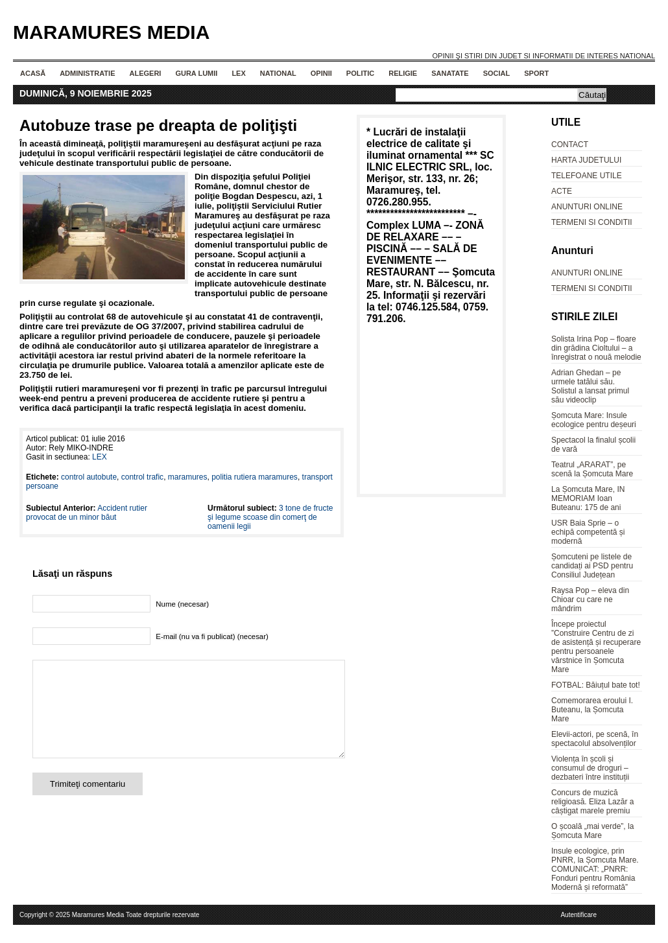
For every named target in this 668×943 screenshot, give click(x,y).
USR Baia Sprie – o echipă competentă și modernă (588, 532)
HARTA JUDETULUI (586, 160)
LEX (238, 73)
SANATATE (449, 73)
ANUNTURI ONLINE (587, 206)
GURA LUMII (196, 73)
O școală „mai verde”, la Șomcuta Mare (592, 831)
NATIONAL (278, 73)
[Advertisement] (431, 411)
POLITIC (360, 73)
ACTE (561, 191)
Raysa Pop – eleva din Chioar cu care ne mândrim (590, 599)
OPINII (321, 73)
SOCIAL (496, 73)
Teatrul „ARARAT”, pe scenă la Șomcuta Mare (592, 469)
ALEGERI (145, 73)
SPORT (536, 73)
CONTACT (569, 144)
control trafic (142, 477)
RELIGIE (402, 73)
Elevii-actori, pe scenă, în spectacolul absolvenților (594, 739)
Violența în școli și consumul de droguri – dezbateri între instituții (590, 768)
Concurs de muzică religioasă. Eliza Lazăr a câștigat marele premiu (592, 801)
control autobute (89, 477)
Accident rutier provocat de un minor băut (86, 513)
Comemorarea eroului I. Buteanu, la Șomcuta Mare (592, 709)
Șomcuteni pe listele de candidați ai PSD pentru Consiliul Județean (592, 565)
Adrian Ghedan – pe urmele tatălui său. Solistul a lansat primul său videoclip (590, 386)
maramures (188, 477)
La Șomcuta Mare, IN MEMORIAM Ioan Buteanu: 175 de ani (588, 498)
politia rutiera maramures (254, 477)
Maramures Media (111, 32)
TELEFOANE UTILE (586, 175)
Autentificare (578, 914)
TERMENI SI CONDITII (591, 222)
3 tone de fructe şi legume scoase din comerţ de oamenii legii (270, 517)
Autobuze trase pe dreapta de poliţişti (158, 125)
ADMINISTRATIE (87, 73)
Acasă (32, 73)
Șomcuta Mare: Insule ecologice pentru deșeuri (593, 420)
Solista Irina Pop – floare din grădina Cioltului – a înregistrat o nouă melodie (596, 348)
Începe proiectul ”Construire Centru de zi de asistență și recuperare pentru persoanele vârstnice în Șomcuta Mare (596, 647)
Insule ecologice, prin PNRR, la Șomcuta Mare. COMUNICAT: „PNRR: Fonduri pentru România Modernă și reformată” (595, 869)
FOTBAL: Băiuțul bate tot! (595, 685)
